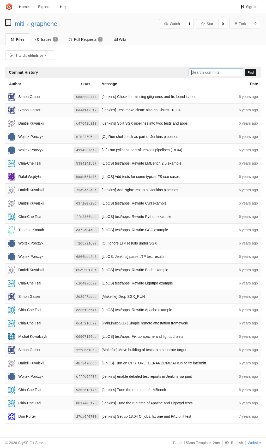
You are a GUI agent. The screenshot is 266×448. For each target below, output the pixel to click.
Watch (172, 24)
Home (24, 7)
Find (251, 72)
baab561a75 (86, 177)
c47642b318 (86, 124)
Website (254, 443)
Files (18, 39)
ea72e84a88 (86, 230)
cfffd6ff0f (86, 377)
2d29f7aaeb (86, 297)
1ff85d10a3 (86, 350)
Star (207, 24)
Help (64, 7)
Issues (46, 39)
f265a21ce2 (86, 244)
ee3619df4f (86, 310)
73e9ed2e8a (86, 190)
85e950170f (86, 270)
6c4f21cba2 (86, 323)
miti (20, 23)
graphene (44, 23)
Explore (44, 7)
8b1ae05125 (86, 403)
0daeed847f (86, 97)
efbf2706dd (86, 137)
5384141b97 (86, 164)
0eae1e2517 (86, 110)
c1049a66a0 (86, 284)
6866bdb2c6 (86, 257)
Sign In (248, 7)
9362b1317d (86, 390)
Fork (240, 24)
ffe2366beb (86, 217)
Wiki (119, 39)
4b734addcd (86, 363)
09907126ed (86, 337)
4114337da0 (86, 150)
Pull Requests (86, 39)
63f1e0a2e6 (86, 204)
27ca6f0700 (86, 417)
